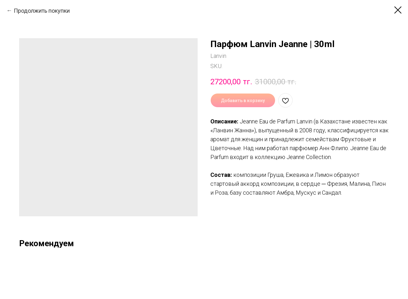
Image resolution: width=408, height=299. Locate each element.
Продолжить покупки (42, 10)
